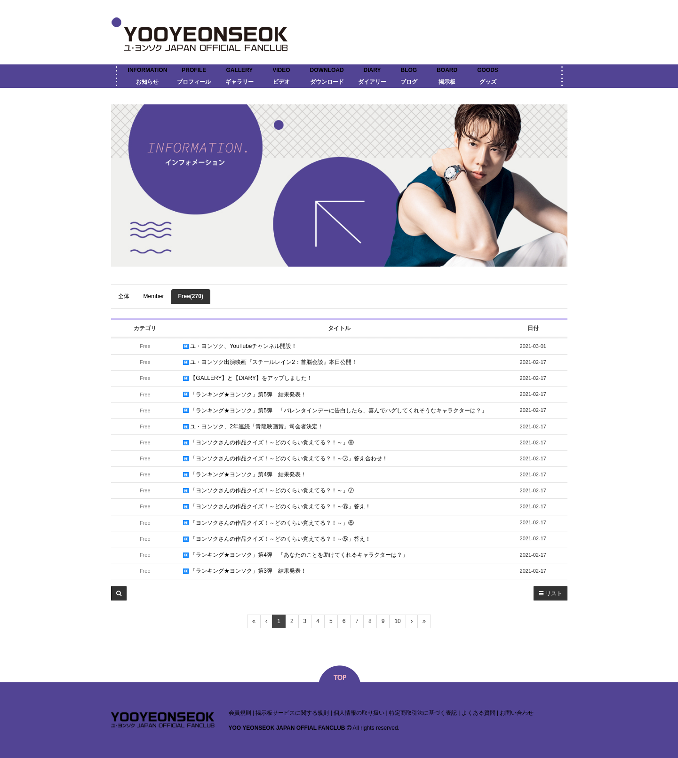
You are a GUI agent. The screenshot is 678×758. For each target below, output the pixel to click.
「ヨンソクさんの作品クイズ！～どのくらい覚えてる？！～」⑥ (268, 523)
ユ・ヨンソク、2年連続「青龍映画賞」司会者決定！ (253, 426)
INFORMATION (148, 70)
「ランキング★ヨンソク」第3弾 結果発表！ (244, 571)
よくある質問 (478, 713)
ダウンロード (327, 82)
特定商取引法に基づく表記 (423, 713)
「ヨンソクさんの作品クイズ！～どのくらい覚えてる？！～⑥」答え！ (277, 506)
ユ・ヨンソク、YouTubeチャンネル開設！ (240, 346)
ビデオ (281, 82)
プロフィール (194, 82)
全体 (123, 296)
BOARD (447, 70)
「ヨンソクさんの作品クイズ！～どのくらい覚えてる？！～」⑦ (268, 490)
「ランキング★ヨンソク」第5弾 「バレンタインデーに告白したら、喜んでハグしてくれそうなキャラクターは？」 (335, 410)
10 (397, 621)
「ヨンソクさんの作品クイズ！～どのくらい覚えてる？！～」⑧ (268, 442)
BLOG (409, 70)
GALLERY (239, 70)
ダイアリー (372, 82)
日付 (533, 328)
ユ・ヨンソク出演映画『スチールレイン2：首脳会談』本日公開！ (270, 362)
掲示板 (447, 82)
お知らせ (147, 82)
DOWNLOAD (327, 70)
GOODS (487, 70)
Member (154, 296)
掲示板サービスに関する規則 (292, 713)
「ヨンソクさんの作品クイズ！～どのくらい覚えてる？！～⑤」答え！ (277, 539)
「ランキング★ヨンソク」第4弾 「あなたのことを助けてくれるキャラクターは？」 (295, 555)
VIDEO (281, 70)
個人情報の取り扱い (359, 713)
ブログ (408, 82)
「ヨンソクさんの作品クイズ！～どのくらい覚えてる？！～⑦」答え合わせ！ (285, 458)
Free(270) (190, 296)
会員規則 (240, 713)
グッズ (487, 82)
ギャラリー (239, 82)
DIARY (372, 70)
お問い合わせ (517, 713)
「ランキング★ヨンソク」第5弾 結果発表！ (244, 394)
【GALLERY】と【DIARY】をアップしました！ (247, 378)
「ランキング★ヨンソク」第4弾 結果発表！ (244, 474)
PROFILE (194, 70)
